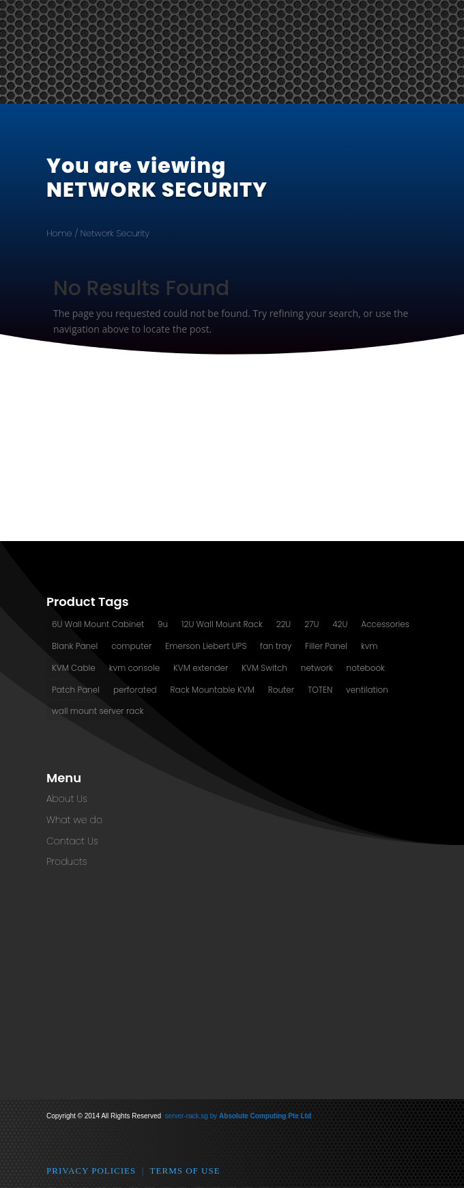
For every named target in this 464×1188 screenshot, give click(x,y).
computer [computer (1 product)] (131, 646)
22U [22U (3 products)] (283, 624)
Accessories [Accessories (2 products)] (385, 624)
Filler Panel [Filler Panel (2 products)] (326, 646)
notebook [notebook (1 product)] (366, 668)
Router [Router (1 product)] (281, 689)
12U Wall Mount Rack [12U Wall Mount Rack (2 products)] (222, 624)
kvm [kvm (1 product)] (369, 646)
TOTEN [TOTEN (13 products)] (320, 689)
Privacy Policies (91, 1170)
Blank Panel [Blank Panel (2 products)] (75, 646)
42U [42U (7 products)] (339, 624)
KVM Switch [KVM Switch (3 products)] (264, 668)
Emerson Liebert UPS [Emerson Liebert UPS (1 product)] (205, 646)
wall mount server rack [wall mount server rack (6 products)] (98, 711)
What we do (74, 820)
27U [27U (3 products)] (311, 624)
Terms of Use (185, 1170)
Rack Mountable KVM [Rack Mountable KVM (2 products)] (213, 689)
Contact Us (72, 841)
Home (59, 233)
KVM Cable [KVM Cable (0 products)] (74, 668)
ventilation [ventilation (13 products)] (367, 689)
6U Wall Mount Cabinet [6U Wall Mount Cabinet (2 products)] (98, 624)
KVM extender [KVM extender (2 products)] (200, 668)
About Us (66, 798)
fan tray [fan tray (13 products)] (275, 646)
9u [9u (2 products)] (163, 624)
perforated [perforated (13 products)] (135, 689)
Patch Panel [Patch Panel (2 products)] (76, 689)
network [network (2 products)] (317, 668)
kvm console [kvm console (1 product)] (134, 668)
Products (66, 861)
